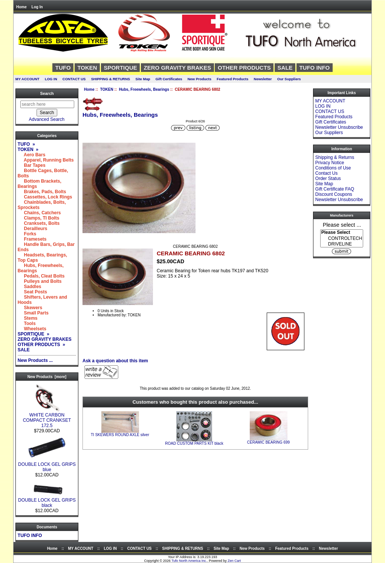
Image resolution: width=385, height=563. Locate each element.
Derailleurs (32, 228)
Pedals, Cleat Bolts (41, 276)
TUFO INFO (314, 67)
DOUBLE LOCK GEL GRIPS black (47, 500)
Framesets (32, 239)
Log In (37, 7)
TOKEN (106, 89)
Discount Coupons (333, 194)
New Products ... (35, 360)
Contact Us (326, 173)
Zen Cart (234, 561)
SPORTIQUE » (33, 334)
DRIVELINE (342, 244)
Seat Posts (32, 291)
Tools (27, 323)
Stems (28, 318)
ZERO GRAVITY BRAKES (177, 67)
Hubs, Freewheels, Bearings (144, 89)
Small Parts (33, 313)
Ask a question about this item (115, 360)
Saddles (29, 286)
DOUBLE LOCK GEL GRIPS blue (47, 465)
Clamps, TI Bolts (39, 218)
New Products (199, 79)
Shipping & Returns (334, 157)
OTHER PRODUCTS (244, 67)
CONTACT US (74, 79)
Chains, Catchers (39, 212)
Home (21, 7)
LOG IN (51, 79)
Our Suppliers (289, 79)
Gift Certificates (169, 79)
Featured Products (232, 79)
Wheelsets (32, 328)
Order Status (328, 178)
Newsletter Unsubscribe (339, 127)
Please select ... (342, 224)
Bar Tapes (32, 165)
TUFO (63, 67)
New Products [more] (47, 377)
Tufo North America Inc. (189, 561)
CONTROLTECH (342, 238)
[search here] (47, 104)
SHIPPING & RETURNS (110, 79)
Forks (27, 233)
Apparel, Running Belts (46, 160)
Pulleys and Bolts (40, 281)
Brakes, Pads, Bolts (42, 191)
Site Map (142, 79)
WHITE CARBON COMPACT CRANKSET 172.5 (47, 418)
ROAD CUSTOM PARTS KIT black (194, 443)
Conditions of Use (333, 168)
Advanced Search (47, 119)
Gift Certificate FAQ (334, 189)
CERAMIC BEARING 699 (268, 442)
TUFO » (26, 144)
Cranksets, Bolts (39, 223)
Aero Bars (32, 154)
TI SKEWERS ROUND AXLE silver (120, 435)
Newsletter (263, 79)
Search (46, 93)
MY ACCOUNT (27, 79)
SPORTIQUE (120, 67)
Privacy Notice (329, 162)
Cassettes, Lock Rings (45, 197)
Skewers (30, 307)
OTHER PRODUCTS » (41, 344)
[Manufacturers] (341, 238)
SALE (285, 67)
